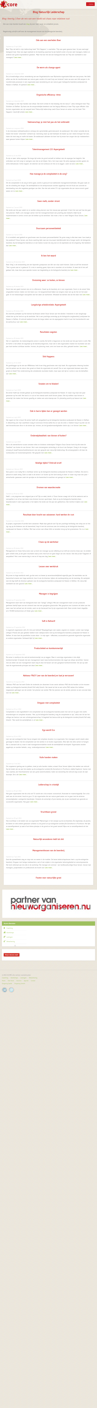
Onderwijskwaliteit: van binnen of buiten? (48, 435)
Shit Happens (48, 356)
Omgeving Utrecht (19, 983)
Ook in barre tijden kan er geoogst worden (48, 411)
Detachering (11, 941)
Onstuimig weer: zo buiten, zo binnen (48, 280)
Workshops (10, 933)
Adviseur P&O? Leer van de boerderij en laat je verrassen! (48, 675)
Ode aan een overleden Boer (48, 40)
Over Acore (11, 980)
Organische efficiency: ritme (48, 95)
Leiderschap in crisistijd (48, 784)
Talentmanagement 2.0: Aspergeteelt (48, 149)
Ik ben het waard (48, 255)
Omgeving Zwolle (7, 983)
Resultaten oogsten (48, 332)
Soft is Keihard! (48, 621)
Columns (18, 980)
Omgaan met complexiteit (48, 703)
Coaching (10, 928)
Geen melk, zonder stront (48, 201)
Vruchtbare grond (48, 812)
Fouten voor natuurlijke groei (48, 878)
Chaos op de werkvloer (48, 542)
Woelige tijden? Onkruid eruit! (48, 463)
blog (28, 24)
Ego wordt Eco (48, 730)
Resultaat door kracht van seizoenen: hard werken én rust (48, 514)
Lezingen (10, 937)
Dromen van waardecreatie (48, 487)
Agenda (26, 980)
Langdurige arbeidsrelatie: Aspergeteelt (48, 305)
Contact (33, 980)
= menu (90, 4)
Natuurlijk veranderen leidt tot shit (48, 839)
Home (3, 980)
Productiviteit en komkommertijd (48, 648)
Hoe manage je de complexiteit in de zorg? (48, 174)
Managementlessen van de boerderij (48, 850)
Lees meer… (18, 57)
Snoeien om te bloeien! (48, 384)
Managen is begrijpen (48, 594)
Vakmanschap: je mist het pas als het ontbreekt (48, 122)
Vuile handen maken (48, 757)
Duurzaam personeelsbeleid (48, 228)
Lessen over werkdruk (48, 566)
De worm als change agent (48, 67)
